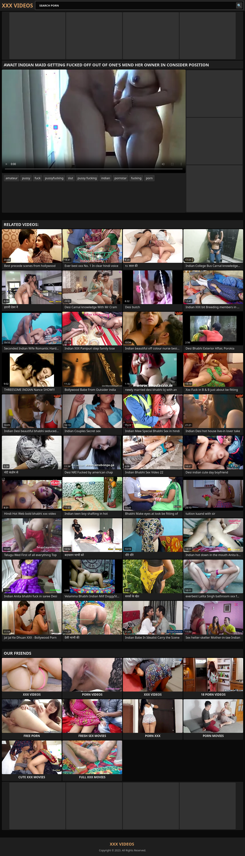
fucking (136, 178)
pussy (26, 178)
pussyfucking (54, 178)
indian (105, 178)
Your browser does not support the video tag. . (94, 121)
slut (70, 178)
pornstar (120, 178)
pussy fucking (87, 178)
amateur (12, 178)
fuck (38, 178)
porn (149, 178)
